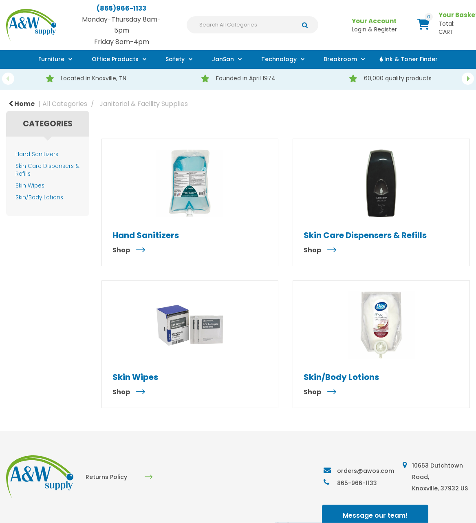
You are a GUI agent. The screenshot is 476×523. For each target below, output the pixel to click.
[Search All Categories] (252, 24)
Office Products (115, 59)
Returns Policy (106, 477)
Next (468, 79)
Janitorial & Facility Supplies (143, 103)
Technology (279, 59)
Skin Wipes (29, 186)
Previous (8, 79)
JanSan (223, 59)
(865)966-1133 (121, 8)
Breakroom (340, 59)
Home (22, 103)
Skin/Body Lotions (39, 197)
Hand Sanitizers (36, 154)
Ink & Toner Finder (411, 59)
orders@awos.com (365, 471)
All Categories (64, 103)
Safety (175, 59)
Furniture (51, 59)
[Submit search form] (307, 24)
